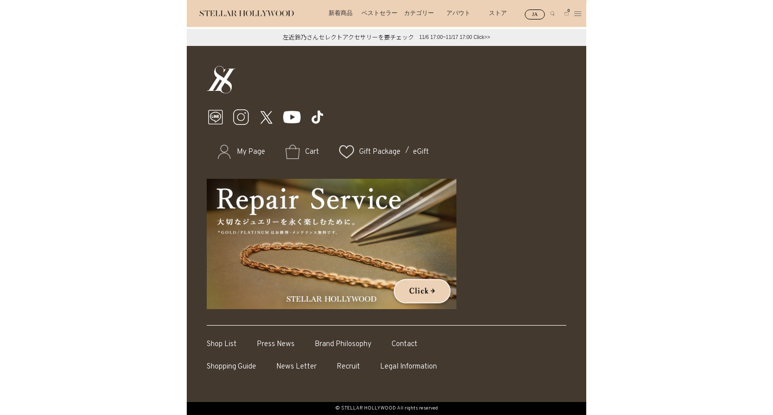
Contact (404, 344)
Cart (312, 152)
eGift (421, 152)
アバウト (458, 12)
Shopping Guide (231, 367)
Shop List (222, 344)
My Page (251, 152)
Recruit (348, 367)
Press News (276, 344)
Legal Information (408, 367)
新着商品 (341, 12)
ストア (498, 12)
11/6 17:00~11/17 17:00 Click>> (454, 37)
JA (535, 14)
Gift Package (379, 152)
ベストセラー (379, 12)
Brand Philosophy (343, 344)
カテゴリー (419, 12)
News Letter (296, 367)
